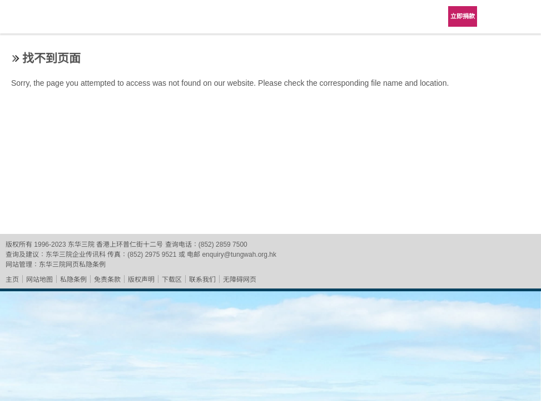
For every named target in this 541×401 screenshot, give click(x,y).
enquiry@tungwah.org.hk (239, 254)
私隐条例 (73, 279)
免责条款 (107, 279)
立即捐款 (462, 16)
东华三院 (40, 20)
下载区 (172, 279)
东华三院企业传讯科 (76, 254)
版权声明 (141, 279)
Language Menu (496, 16)
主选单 (524, 16)
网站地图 (39, 279)
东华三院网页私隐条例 (72, 264)
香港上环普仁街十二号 (129, 244)
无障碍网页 (239, 279)
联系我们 (202, 279)
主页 (12, 279)
